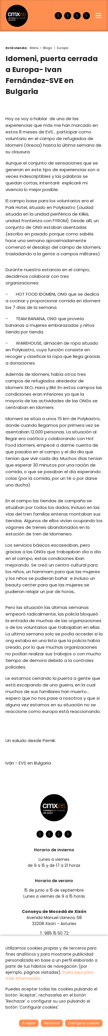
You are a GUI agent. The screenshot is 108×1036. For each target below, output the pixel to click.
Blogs (47, 48)
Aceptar (28, 1023)
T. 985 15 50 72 (54, 933)
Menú (34, 48)
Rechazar (52, 1023)
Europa (62, 48)
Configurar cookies (83, 1023)
